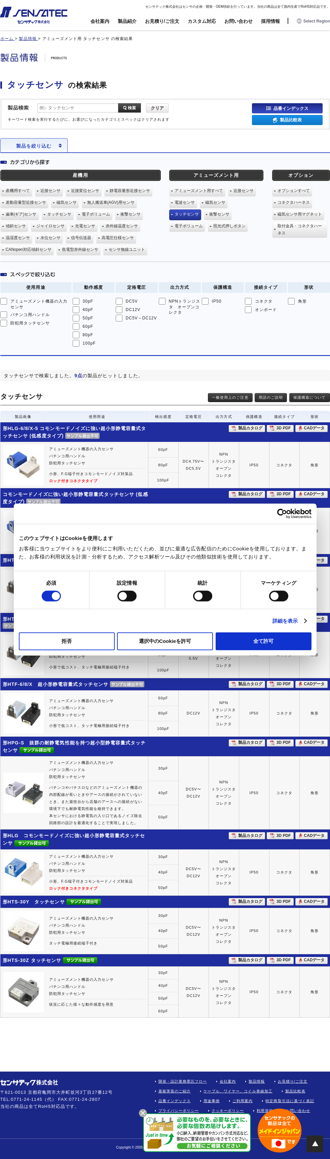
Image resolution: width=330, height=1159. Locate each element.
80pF (88, 335)
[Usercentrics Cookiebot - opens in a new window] (282, 513)
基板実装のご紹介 (174, 1091)
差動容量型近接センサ (26, 202)
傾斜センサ (16, 226)
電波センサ (185, 202)
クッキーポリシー (228, 1111)
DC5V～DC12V (141, 318)
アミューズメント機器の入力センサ (39, 304)
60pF (88, 326)
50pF (88, 318)
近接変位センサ (85, 190)
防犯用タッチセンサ (30, 323)
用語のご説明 (271, 397)
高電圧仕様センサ (118, 237)
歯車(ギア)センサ (21, 214)
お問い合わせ (238, 21)
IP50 (217, 301)
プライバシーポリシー (178, 1111)
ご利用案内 (242, 1101)
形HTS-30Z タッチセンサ (32, 960)
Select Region (313, 21)
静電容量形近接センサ (130, 190)
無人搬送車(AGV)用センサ (111, 202)
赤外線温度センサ (122, 226)
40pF (88, 309)
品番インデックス (290, 108)
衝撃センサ (130, 214)
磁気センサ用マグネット (300, 214)
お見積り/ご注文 (162, 21)
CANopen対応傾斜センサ (28, 249)
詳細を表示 (285, 620)
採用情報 (270, 21)
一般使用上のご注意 (230, 397)
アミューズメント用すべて (199, 190)
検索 (132, 108)
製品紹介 (127, 21)
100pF (89, 343)
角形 (302, 301)
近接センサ (50, 190)
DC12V (133, 309)
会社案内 (99, 21)
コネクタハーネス (294, 202)
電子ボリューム (96, 214)
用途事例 (212, 1101)
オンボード (266, 309)
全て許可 (263, 641)
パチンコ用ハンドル (30, 314)
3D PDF (284, 428)
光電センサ (85, 226)
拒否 (67, 641)
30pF (88, 301)
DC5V (132, 301)
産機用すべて (18, 190)
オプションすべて (294, 190)
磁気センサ (67, 202)
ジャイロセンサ (50, 226)
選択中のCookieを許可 (165, 641)
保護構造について (309, 397)
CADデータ (314, 428)
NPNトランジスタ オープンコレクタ (184, 307)
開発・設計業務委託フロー (182, 1081)
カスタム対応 (202, 21)
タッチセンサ (59, 214)
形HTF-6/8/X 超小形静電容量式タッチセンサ (56, 684)
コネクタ (263, 301)
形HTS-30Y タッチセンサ (34, 901)
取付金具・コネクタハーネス (300, 229)
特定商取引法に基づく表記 (289, 1101)
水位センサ (50, 237)
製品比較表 (291, 119)
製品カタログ (250, 428)
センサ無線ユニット (127, 249)
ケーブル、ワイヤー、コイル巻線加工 (238, 1091)
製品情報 (257, 1081)
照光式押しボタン (229, 226)
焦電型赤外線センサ (80, 249)
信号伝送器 (81, 237)
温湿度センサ (18, 237)
